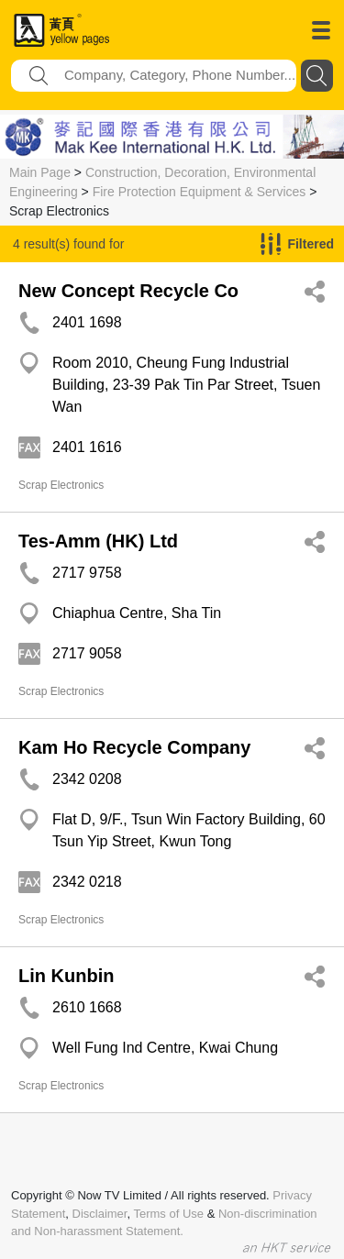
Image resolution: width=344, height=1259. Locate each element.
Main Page (40, 172)
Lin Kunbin (66, 976)
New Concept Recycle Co (128, 291)
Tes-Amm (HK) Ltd (98, 541)
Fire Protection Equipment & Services (199, 191)
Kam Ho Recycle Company (134, 747)
